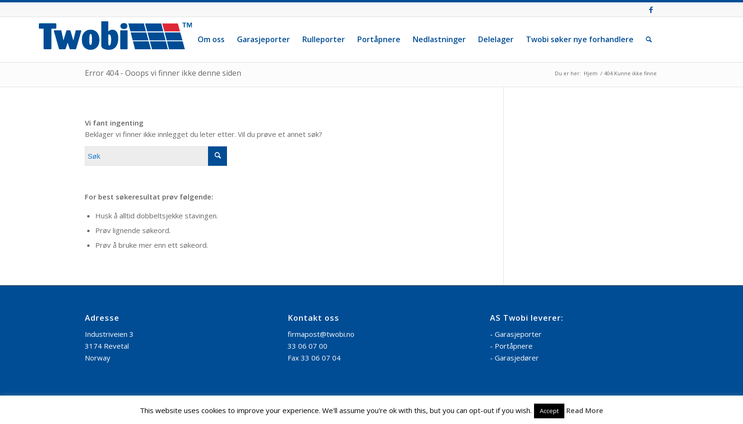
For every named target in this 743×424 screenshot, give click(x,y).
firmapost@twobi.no (321, 334)
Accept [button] (549, 410)
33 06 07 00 (307, 346)
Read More (584, 410)
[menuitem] (211, 39)
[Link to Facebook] (651, 9)
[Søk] (649, 39)
